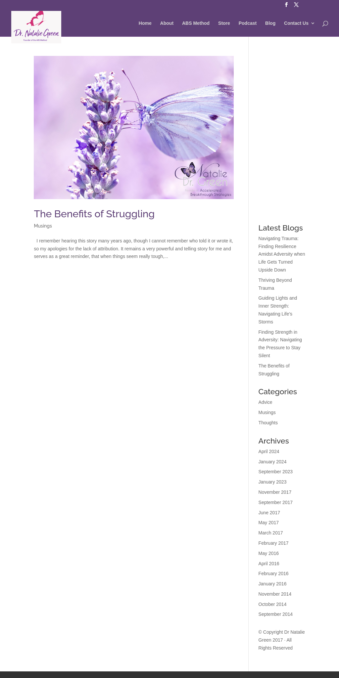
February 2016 (274, 573)
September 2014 (276, 614)
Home (145, 23)
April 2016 (269, 563)
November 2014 (275, 594)
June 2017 (269, 512)
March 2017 (271, 532)
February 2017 (274, 543)
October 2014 (273, 604)
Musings (43, 226)
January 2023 (273, 482)
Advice (265, 402)
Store (224, 23)
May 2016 (269, 553)
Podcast (248, 23)
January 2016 (273, 583)
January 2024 (273, 461)
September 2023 (276, 471)
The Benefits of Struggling (94, 214)
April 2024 (269, 451)
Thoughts (268, 422)
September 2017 (276, 502)
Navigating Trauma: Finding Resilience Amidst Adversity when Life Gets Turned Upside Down (282, 254)
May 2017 (269, 522)
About (166, 23)
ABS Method (196, 23)
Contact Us (296, 23)
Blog (270, 23)
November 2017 (275, 492)
